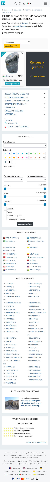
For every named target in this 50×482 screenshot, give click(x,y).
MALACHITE (34, 338)
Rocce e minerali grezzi (17, 94)
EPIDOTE (33, 319)
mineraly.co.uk (30, 468)
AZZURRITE (11, 380)
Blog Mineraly (9, 461)
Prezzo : (7, 185)
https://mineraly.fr (40, 464)
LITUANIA (34, 254)
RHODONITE (35, 357)
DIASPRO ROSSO (36, 309)
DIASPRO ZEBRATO (37, 312)
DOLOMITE (34, 315)
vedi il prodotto (12, 83)
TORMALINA (35, 373)
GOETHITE (11, 328)
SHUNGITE (34, 367)
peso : (6, 193)
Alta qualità (11, 123)
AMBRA (10, 287)
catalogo (8, 10)
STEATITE (10, 373)
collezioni (18, 10)
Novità (8, 120)
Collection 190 (12, 46)
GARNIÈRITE (11, 325)
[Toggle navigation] (45, 3)
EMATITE (10, 319)
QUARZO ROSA (35, 354)
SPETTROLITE (12, 370)
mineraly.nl (11, 474)
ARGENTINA (35, 238)
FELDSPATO (11, 322)
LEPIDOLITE (11, 338)
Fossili (10, 107)
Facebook (22, 461)
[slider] (5, 188)
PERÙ (33, 260)
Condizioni (9, 453)
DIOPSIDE (10, 315)
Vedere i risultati (25, 224)
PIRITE (32, 348)
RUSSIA (34, 263)
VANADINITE (11, 376)
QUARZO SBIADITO (14, 357)
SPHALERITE (34, 370)
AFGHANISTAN (12, 238)
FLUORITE (34, 322)
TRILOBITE (11, 383)
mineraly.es (39, 471)
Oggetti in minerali (15, 104)
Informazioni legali (22, 453)
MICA (8, 341)
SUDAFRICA (11, 270)
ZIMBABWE (35, 270)
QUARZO (34, 351)
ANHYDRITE (34, 290)
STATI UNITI (35, 267)
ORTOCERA (11, 344)
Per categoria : (9, 142)
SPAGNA (34, 247)
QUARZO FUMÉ (12, 354)
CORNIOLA (34, 306)
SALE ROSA (34, 360)
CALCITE (34, 296)
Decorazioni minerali (16, 97)
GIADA (33, 325)
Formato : (7, 201)
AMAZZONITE (35, 283)
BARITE (33, 293)
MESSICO (10, 260)
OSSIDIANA (34, 344)
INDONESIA (11, 254)
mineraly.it (25, 471)
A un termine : (9, 166)
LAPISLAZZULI (12, 331)
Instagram (34, 461)
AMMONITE (11, 290)
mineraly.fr (14, 468)
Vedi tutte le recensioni (36, 442)
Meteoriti (10, 114)
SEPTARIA (10, 367)
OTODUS (10, 348)
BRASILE (10, 241)
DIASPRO (10, 309)
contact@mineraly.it (20, 464)
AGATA (9, 283)
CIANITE (10, 306)
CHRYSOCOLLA (35, 380)
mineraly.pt (25, 474)
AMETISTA (34, 287)
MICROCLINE (35, 341)
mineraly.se (39, 474)
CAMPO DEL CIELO (13, 303)
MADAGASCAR (37, 257)
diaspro (7, 76)
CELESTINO (34, 303)
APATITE (10, 293)
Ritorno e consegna (18, 455)
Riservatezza (36, 453)
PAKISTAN (11, 263)
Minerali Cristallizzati (17, 100)
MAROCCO (11, 257)
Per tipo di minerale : (12, 176)
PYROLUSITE (11, 351)
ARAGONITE (34, 376)
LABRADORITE (36, 328)
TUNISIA (10, 267)
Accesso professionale (36, 455)
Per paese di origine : (35, 176)
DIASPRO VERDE (13, 312)
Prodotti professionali (16, 127)
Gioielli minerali (14, 111)
